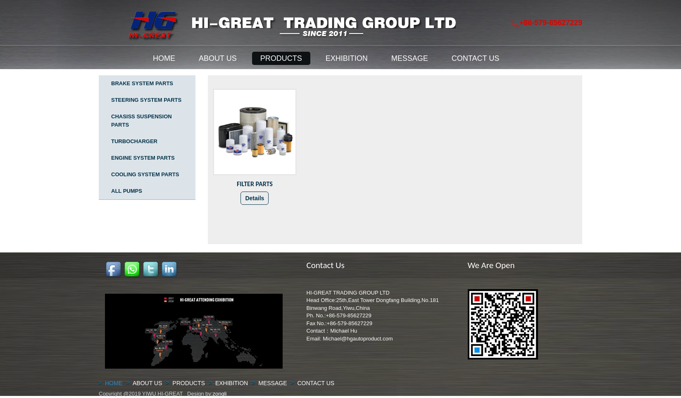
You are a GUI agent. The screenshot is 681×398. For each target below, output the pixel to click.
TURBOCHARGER (134, 141)
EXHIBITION (347, 58)
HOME (164, 58)
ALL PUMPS (126, 191)
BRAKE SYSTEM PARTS (142, 83)
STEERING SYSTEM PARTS (146, 100)
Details (254, 198)
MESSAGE (409, 58)
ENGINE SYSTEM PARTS (143, 158)
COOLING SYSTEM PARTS (145, 174)
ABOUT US (218, 58)
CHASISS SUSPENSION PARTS (141, 120)
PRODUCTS (281, 58)
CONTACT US (475, 58)
